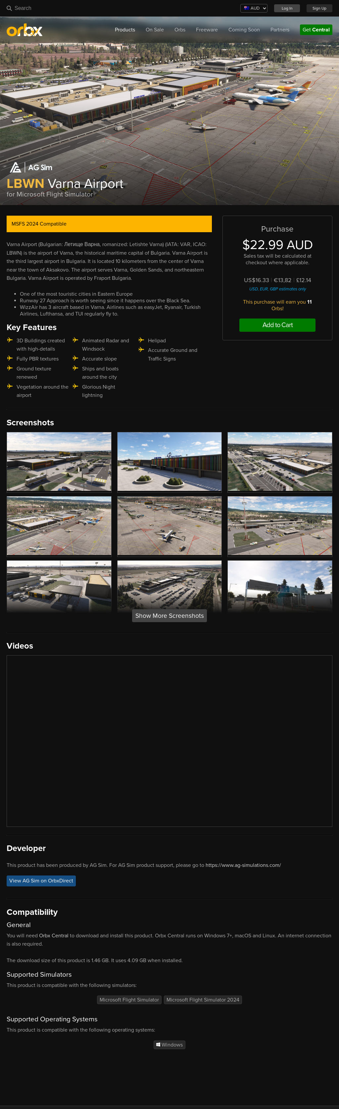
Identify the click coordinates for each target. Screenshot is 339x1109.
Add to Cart (278, 325)
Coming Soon (244, 29)
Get (316, 29)
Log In (287, 8)
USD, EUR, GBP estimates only (277, 289)
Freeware (207, 29)
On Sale (155, 29)
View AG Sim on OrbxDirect (41, 880)
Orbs (179, 29)
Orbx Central (54, 935)
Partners (279, 29)
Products (125, 29)
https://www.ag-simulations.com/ (243, 865)
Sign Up (319, 8)
